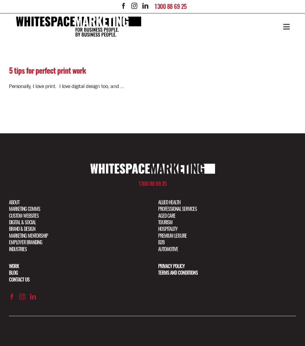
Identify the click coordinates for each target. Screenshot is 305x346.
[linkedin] (145, 6)
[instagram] (134, 6)
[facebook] (124, 6)
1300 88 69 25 (170, 6)
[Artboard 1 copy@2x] (152, 166)
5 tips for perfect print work (47, 71)
